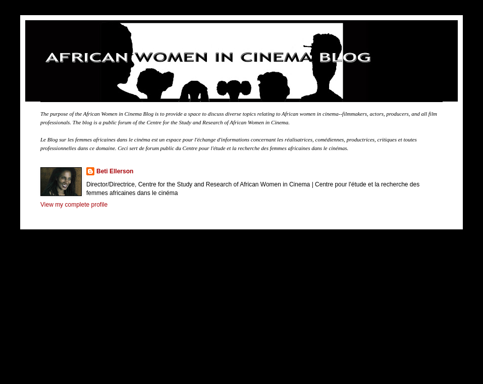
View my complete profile (74, 204)
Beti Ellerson (114, 171)
